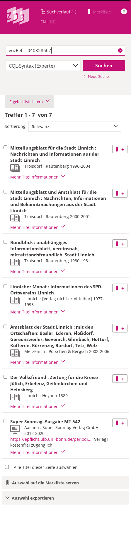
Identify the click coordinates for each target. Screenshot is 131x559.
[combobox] (43, 65)
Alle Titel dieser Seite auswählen (46, 467)
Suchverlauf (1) (61, 12)
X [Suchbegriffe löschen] (120, 50)
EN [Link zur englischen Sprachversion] (43, 22)
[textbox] (66, 50)
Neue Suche (96, 76)
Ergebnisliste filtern (29, 101)
